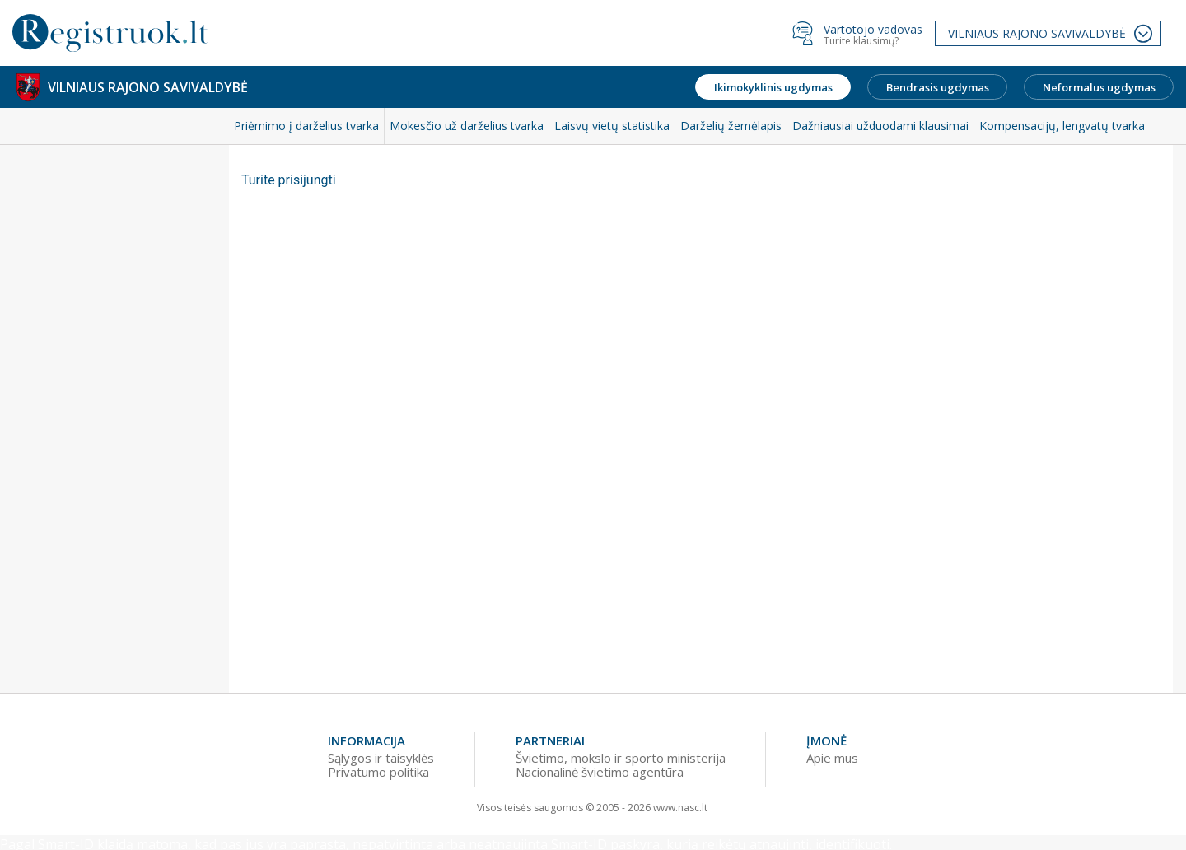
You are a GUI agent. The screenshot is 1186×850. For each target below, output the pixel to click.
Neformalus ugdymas (1099, 87)
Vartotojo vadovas (873, 29)
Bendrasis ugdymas (937, 87)
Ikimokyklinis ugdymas (773, 87)
